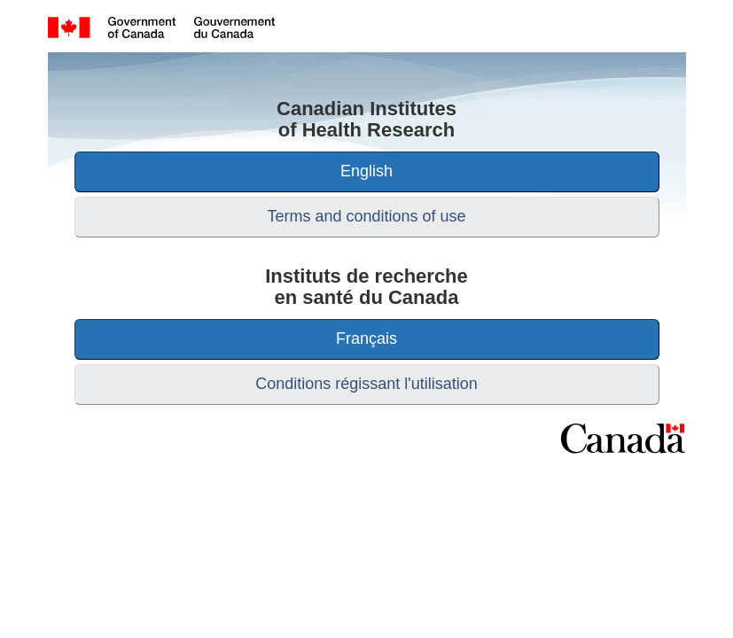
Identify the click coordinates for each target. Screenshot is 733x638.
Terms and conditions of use (366, 216)
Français (366, 338)
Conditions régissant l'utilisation (366, 384)
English (366, 171)
